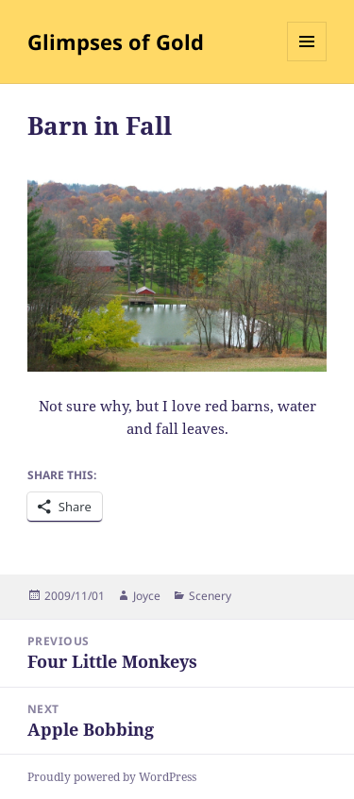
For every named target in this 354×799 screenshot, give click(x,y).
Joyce (146, 596)
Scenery (210, 596)
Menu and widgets (307, 60)
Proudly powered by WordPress (111, 777)
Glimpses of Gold (115, 41)
